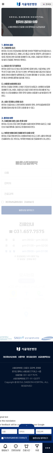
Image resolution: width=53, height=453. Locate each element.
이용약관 (21, 357)
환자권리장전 (31, 357)
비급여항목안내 (44, 357)
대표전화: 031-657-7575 (26, 375)
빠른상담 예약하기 (40, 438)
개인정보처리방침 (10, 357)
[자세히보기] (23, 438)
